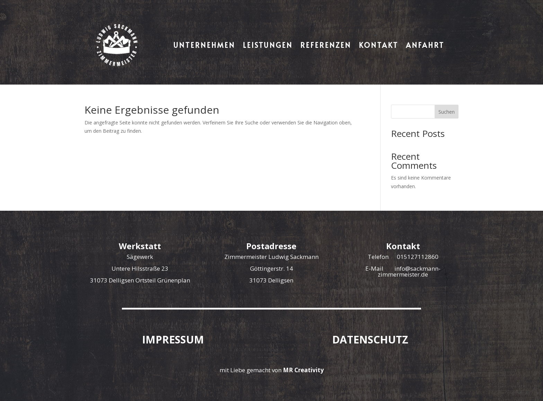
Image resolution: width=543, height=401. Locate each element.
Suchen (446, 111)
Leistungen (268, 45)
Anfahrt (425, 45)
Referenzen (325, 45)
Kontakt (378, 45)
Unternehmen (204, 45)
